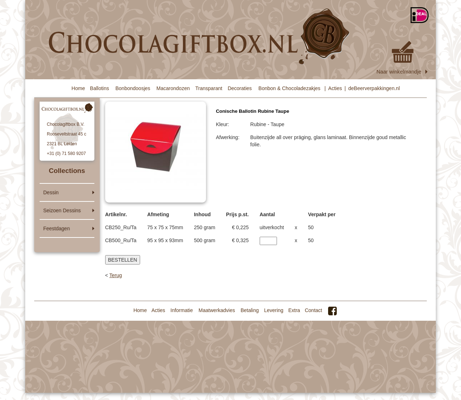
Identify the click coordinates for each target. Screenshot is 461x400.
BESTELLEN (122, 260)
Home (78, 88)
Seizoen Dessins (62, 210)
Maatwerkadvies (216, 310)
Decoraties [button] (240, 88)
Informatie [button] (181, 310)
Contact (313, 310)
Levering (273, 310)
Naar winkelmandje (402, 58)
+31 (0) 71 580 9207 (66, 153)
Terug (115, 275)
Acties (335, 88)
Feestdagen (56, 228)
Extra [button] (294, 310)
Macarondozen (173, 88)
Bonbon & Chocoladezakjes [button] (290, 88)
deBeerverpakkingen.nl (374, 88)
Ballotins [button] (99, 88)
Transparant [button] (208, 88)
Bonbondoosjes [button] (133, 88)
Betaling (250, 310)
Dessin (51, 192)
